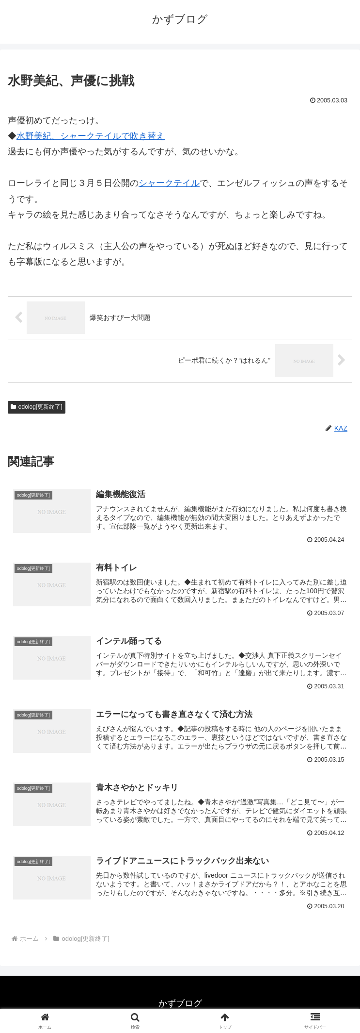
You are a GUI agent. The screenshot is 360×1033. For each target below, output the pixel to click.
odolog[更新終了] (37, 406)
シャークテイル (169, 183)
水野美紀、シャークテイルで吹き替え (90, 136)
